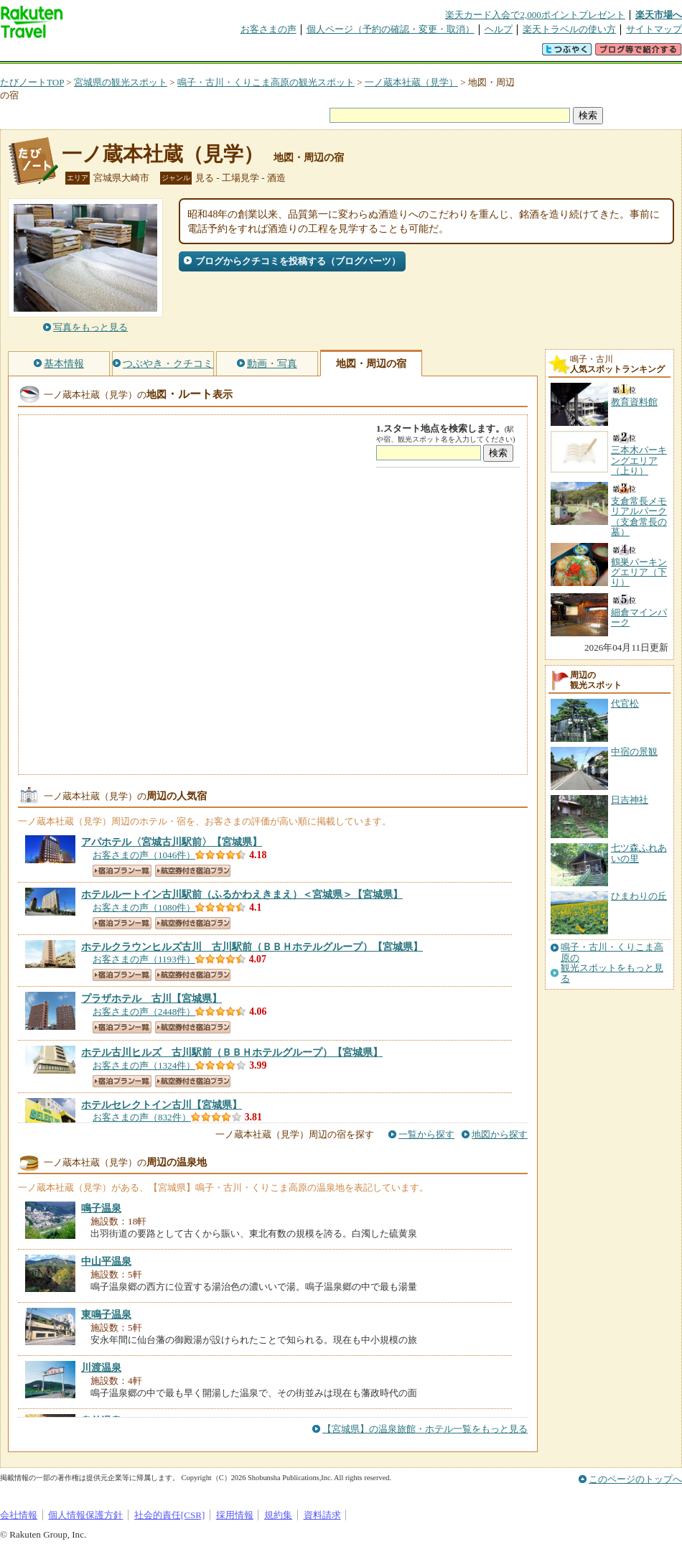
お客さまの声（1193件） (144, 959)
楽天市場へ (658, 14)
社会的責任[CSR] (169, 1515)
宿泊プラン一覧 (122, 871)
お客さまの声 (268, 29)
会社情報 (18, 1515)
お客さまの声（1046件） (144, 855)
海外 (109, 53)
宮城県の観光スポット (120, 82)
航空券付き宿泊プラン (192, 871)
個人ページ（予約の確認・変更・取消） (391, 29)
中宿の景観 (634, 751)
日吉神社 (629, 799)
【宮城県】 (171, 841)
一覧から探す (426, 1134)
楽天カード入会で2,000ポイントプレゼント (535, 14)
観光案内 (344, 53)
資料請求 (322, 1515)
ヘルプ (499, 29)
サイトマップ (654, 29)
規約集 (278, 1515)
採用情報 (234, 1515)
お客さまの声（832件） (142, 1117)
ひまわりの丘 (639, 896)
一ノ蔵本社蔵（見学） (411, 82)
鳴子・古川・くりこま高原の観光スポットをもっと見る (612, 962)
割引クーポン (227, 53)
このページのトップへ (635, 1479)
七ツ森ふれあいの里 (639, 852)
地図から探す (500, 1134)
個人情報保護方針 (85, 1515)
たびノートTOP (32, 82)
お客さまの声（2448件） (144, 1011)
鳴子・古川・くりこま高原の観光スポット (266, 82)
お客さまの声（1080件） (144, 907)
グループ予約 (285, 53)
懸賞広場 (168, 53)
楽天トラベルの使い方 (569, 29)
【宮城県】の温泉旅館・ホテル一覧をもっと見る (425, 1428)
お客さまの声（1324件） (144, 1065)
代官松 (625, 703)
